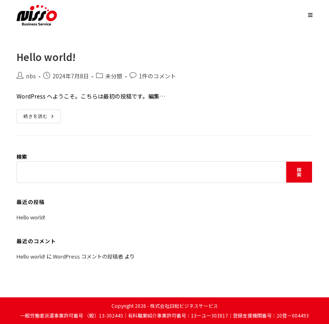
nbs (31, 76)
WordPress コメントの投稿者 (88, 256)
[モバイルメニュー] (310, 15)
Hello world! (46, 57)
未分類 (113, 76)
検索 (22, 156)
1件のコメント (157, 76)
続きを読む (42, 117)
